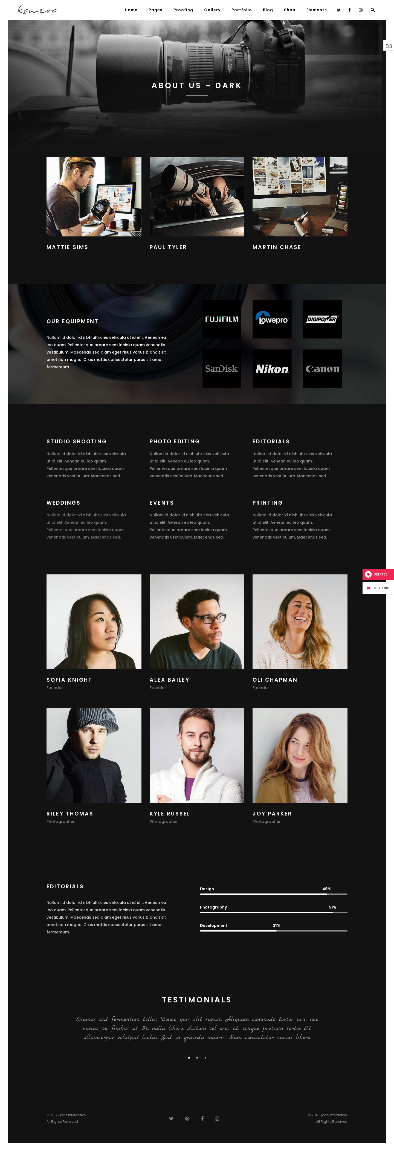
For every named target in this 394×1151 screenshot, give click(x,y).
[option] (197, 1029)
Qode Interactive (72, 1115)
